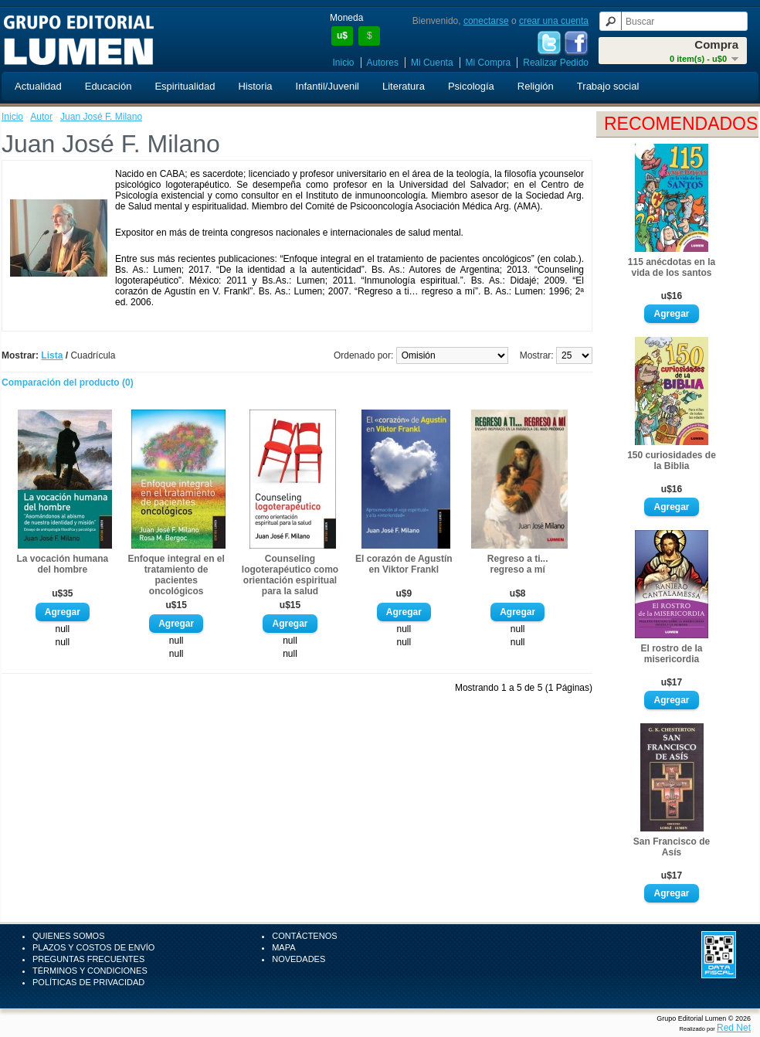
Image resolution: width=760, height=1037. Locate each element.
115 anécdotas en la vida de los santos (671, 267)
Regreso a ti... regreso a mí (517, 564)
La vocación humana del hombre (62, 564)
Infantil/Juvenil (327, 86)
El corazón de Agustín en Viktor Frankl (404, 564)
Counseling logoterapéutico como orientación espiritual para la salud (290, 575)
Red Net (734, 1027)
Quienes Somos (68, 935)
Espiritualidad (184, 86)
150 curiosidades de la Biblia (671, 460)
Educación (108, 86)
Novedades (298, 959)
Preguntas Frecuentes (88, 959)
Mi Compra (488, 62)
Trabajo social (608, 86)
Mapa (283, 947)
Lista (52, 355)
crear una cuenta (554, 20)
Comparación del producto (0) (68, 382)
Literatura (403, 86)
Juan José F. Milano (101, 116)
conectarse (486, 20)
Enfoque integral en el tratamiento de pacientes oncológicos (175, 575)
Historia (255, 86)
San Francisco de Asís (671, 847)
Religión (535, 86)
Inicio (344, 62)
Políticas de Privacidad (88, 982)
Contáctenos (304, 935)
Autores (383, 62)
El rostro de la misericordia (671, 654)
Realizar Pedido (556, 62)
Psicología (471, 86)
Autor (41, 116)
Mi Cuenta (432, 62)
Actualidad (38, 86)
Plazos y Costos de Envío (93, 947)
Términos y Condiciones (90, 970)
